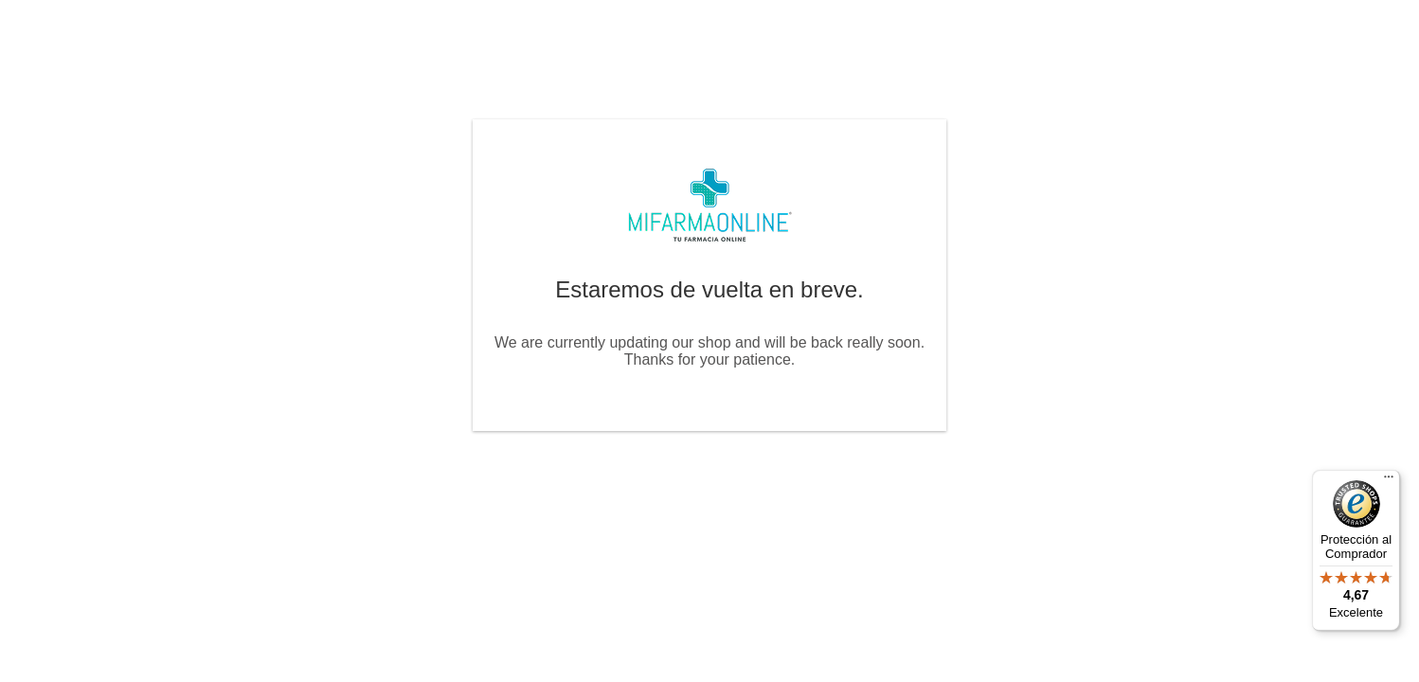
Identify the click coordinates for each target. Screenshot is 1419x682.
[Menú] (1388, 481)
